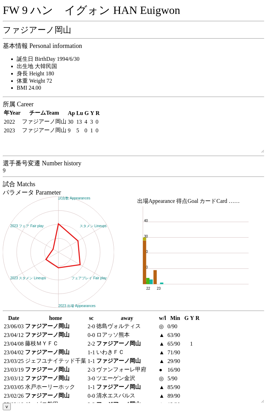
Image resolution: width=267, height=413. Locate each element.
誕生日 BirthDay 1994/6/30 (48, 59)
